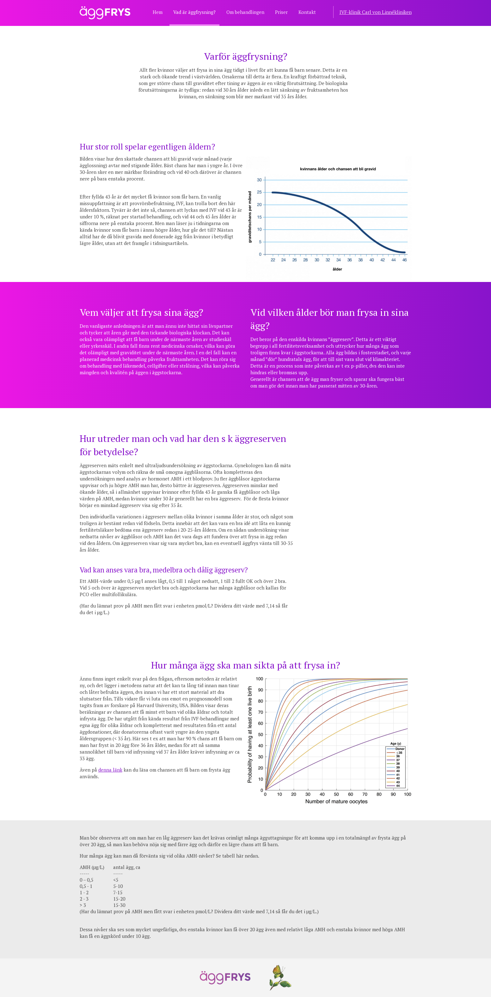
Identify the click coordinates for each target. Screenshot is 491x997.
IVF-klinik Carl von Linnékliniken (376, 12)
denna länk (110, 770)
